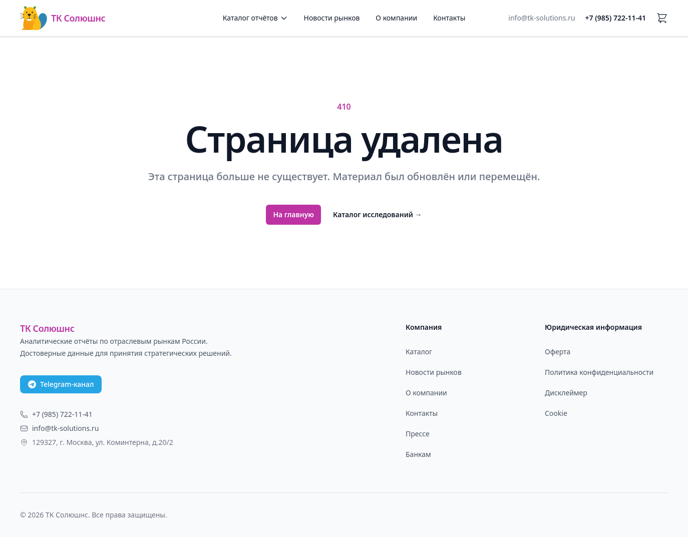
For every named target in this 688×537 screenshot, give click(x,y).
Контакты (449, 18)
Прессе (418, 433)
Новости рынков (332, 18)
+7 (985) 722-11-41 (615, 18)
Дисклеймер (566, 392)
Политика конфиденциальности (599, 372)
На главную (293, 214)
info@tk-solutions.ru (541, 18)
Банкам (418, 454)
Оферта (557, 351)
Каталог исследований (377, 214)
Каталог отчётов (255, 18)
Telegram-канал (61, 384)
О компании (396, 18)
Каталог (419, 351)
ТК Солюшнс (62, 18)
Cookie (556, 413)
